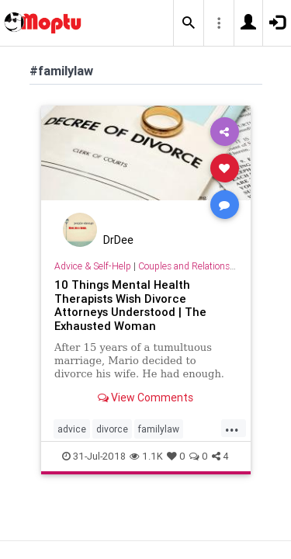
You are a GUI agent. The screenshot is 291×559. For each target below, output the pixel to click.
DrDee (118, 240)
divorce (112, 429)
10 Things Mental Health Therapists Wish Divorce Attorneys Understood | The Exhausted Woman (130, 305)
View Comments (145, 397)
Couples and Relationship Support (208, 266)
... (232, 427)
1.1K (146, 456)
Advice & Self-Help (92, 266)
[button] (188, 23)
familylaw (158, 429)
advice (71, 429)
